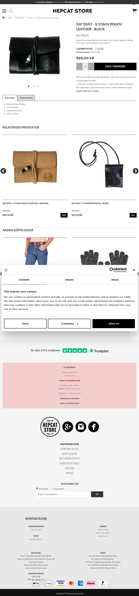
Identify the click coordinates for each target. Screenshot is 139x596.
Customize (69, 323)
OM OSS (69, 468)
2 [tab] (34, 87)
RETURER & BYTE (69, 458)
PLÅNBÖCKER (20, 18)
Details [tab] (69, 279)
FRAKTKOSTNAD (69, 463)
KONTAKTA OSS (69, 449)
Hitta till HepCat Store (69, 403)
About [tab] (115, 279)
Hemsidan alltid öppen (69, 398)
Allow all (114, 323)
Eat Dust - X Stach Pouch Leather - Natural (26, 203)
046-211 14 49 (36, 529)
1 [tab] (29, 87)
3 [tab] (39, 87)
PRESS (69, 473)
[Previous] (3, 171)
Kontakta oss (36, 519)
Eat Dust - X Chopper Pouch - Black (90, 203)
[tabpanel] (35, 56)
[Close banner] (134, 270)
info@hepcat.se (36, 539)
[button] (4, 11)
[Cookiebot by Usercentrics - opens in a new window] (112, 270)
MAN (9, 18)
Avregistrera (58, 489)
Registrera (43, 489)
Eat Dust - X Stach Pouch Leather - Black (43, 18)
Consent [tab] (24, 279)
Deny (25, 323)
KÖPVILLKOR (69, 454)
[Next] (135, 171)
